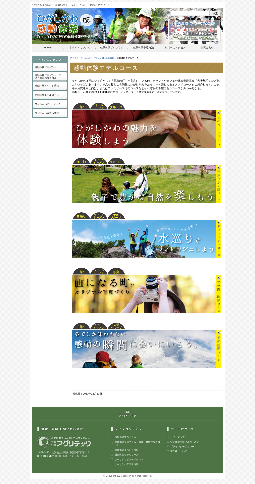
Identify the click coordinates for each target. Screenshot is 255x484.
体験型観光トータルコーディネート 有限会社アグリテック (83, 5)
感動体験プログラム (111, 47)
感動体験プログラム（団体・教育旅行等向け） (48, 76)
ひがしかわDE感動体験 (102, 58)
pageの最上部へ (129, 415)
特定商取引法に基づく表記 (184, 442)
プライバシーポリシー (182, 446)
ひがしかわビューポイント (49, 104)
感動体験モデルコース (47, 94)
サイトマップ (177, 437)
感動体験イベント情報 (47, 85)
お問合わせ (207, 47)
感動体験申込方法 (143, 47)
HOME (48, 47)
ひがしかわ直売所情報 (47, 113)
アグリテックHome (79, 58)
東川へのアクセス (175, 47)
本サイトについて (79, 47)
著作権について (178, 451)
